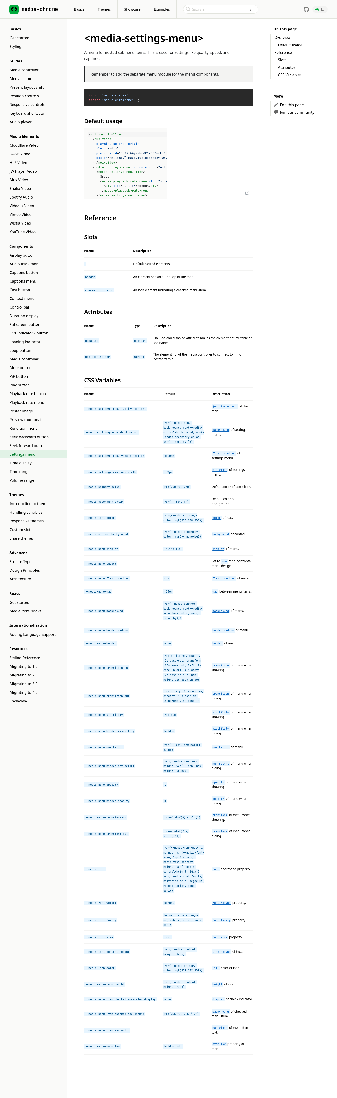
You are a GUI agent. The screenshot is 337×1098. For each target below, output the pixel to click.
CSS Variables (289, 74)
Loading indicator (25, 341)
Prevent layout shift (27, 87)
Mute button (21, 367)
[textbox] (126, 163)
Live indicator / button (29, 333)
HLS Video (18, 162)
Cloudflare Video (24, 145)
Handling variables (26, 512)
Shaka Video (20, 188)
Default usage (290, 44)
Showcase (132, 9)
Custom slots (21, 529)
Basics (79, 9)
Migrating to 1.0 (24, 666)
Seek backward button (29, 437)
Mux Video (19, 179)
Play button (20, 385)
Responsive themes (27, 521)
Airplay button (22, 255)
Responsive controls (27, 104)
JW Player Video (23, 171)
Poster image (21, 411)
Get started (19, 37)
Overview (282, 37)
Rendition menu (24, 428)
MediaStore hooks (25, 611)
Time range (19, 471)
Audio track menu (25, 263)
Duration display (24, 315)
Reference (283, 52)
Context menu (22, 298)
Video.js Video (22, 205)
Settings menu (23, 454)
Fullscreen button (25, 324)
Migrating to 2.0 (24, 675)
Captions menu (23, 281)
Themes (104, 9)
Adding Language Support (33, 634)
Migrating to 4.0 (24, 692)
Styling (16, 46)
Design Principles (25, 570)
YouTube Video (23, 231)
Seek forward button (28, 445)
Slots (282, 59)
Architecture (20, 579)
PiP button (19, 376)
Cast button (20, 289)
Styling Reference (25, 657)
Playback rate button (28, 393)
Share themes (22, 538)
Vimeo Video (21, 214)
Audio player (21, 121)
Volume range (22, 480)
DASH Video (20, 153)
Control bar (19, 307)
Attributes (287, 67)
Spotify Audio (21, 197)
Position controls (24, 95)
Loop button (20, 350)
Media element (23, 78)
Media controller (24, 70)
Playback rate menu (27, 402)
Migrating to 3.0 (24, 683)
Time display (21, 462)
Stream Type (21, 561)
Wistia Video (20, 223)
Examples (162, 9)
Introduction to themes (30, 503)
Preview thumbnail (26, 419)
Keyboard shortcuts (27, 113)
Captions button (24, 272)
